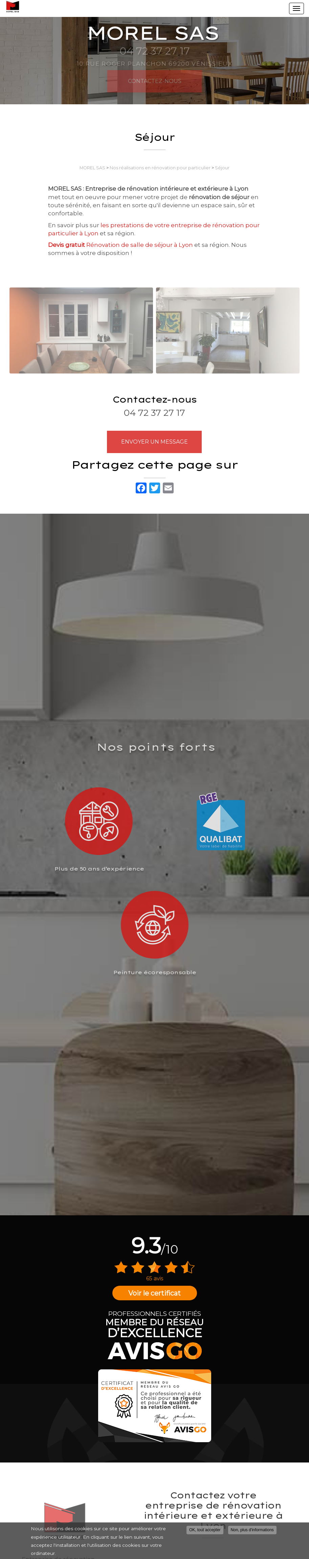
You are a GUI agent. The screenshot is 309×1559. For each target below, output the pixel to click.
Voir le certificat (154, 1293)
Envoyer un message (154, 442)
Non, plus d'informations (252, 1532)
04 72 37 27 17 (154, 412)
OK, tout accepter (205, 1532)
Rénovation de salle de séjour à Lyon (120, 244)
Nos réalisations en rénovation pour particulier (160, 167)
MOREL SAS (92, 167)
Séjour (222, 167)
